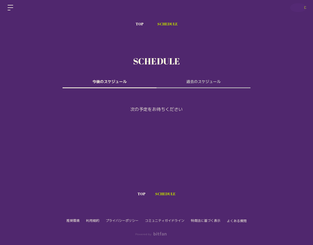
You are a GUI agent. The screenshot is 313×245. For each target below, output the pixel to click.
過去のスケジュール (203, 81)
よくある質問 (237, 221)
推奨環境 (72, 221)
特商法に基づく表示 (205, 221)
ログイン (296, 7)
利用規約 (92, 221)
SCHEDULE (167, 23)
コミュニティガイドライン (164, 221)
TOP (139, 23)
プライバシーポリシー (122, 221)
